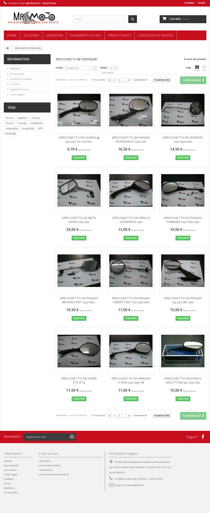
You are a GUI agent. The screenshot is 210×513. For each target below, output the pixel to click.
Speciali (8, 461)
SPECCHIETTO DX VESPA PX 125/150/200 (183, 139)
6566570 (23, 118)
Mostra (103, 67)
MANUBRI (11, 133)
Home (11, 35)
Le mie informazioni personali (53, 474)
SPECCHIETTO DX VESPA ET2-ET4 (79, 380)
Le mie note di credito (49, 465)
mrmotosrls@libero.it (133, 485)
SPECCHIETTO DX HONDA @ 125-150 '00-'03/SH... (79, 139)
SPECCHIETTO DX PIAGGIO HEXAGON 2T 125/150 (131, 139)
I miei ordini (44, 461)
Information (18, 59)
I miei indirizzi (45, 470)
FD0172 (10, 118)
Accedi (201, 3)
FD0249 (22, 123)
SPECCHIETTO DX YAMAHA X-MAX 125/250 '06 (130, 380)
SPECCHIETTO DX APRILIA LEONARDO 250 (131, 220)
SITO (40, 128)
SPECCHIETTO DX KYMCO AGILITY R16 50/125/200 (183, 380)
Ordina (59, 67)
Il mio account (48, 453)
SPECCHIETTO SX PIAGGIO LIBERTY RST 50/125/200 (131, 300)
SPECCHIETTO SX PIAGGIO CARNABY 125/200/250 (183, 220)
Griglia (197, 68)
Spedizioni (54, 35)
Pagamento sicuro (85, 35)
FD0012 (10, 123)
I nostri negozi (17, 94)
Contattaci (189, 3)
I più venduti (10, 470)
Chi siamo (31, 35)
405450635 (12, 128)
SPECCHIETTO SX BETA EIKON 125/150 (79, 220)
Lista (204, 68)
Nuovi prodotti (11, 465)
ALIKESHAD (37, 123)
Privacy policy (119, 35)
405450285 (28, 128)
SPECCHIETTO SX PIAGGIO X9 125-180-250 (183, 300)
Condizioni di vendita (155, 35)
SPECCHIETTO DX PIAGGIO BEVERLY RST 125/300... (79, 300)
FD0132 (36, 118)
